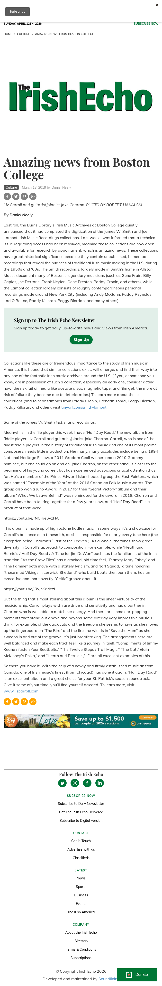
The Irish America (81, 912)
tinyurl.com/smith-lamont (84, 407)
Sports (81, 887)
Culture (23, 34)
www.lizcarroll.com (21, 691)
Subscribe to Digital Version (81, 820)
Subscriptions (81, 958)
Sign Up (81, 339)
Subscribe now (146, 23)
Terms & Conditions (81, 949)
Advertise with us (81, 849)
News (81, 878)
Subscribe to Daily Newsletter (81, 803)
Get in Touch (81, 841)
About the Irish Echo (81, 932)
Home (8, 34)
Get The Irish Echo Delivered (81, 812)
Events (81, 903)
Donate (141, 974)
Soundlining (109, 978)
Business (81, 895)
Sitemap (81, 941)
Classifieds (81, 858)
